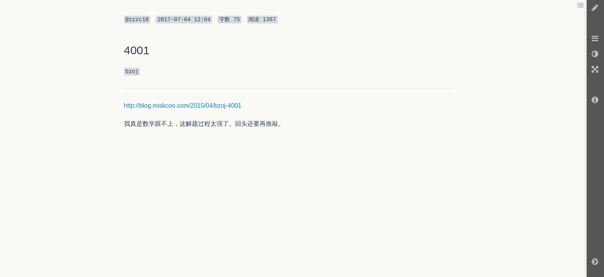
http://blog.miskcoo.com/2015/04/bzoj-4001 (183, 105)
